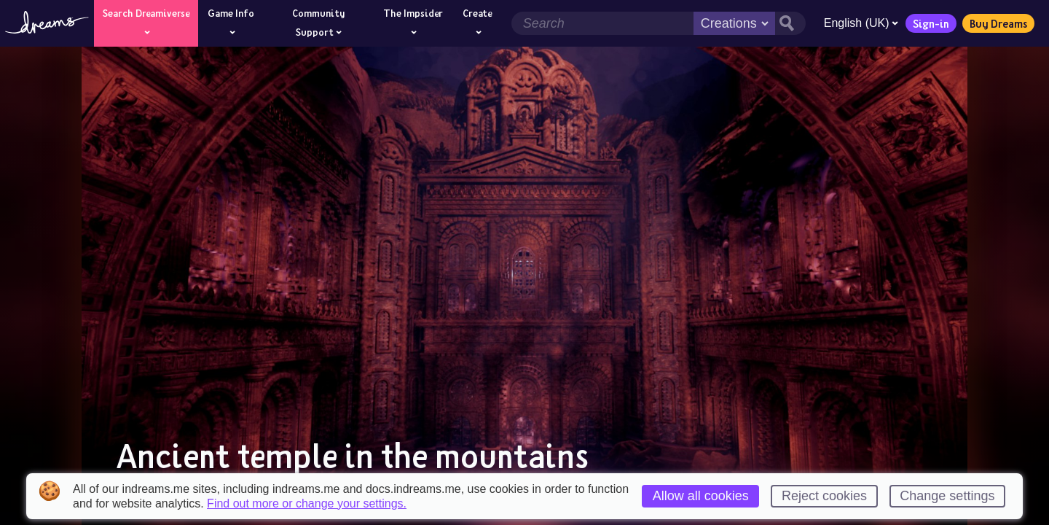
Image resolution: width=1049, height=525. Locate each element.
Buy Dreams (997, 23)
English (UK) (860, 23)
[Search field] (602, 23)
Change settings (947, 496)
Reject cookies (824, 496)
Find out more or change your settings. (306, 504)
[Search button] (789, 23)
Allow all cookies (701, 496)
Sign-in (930, 23)
